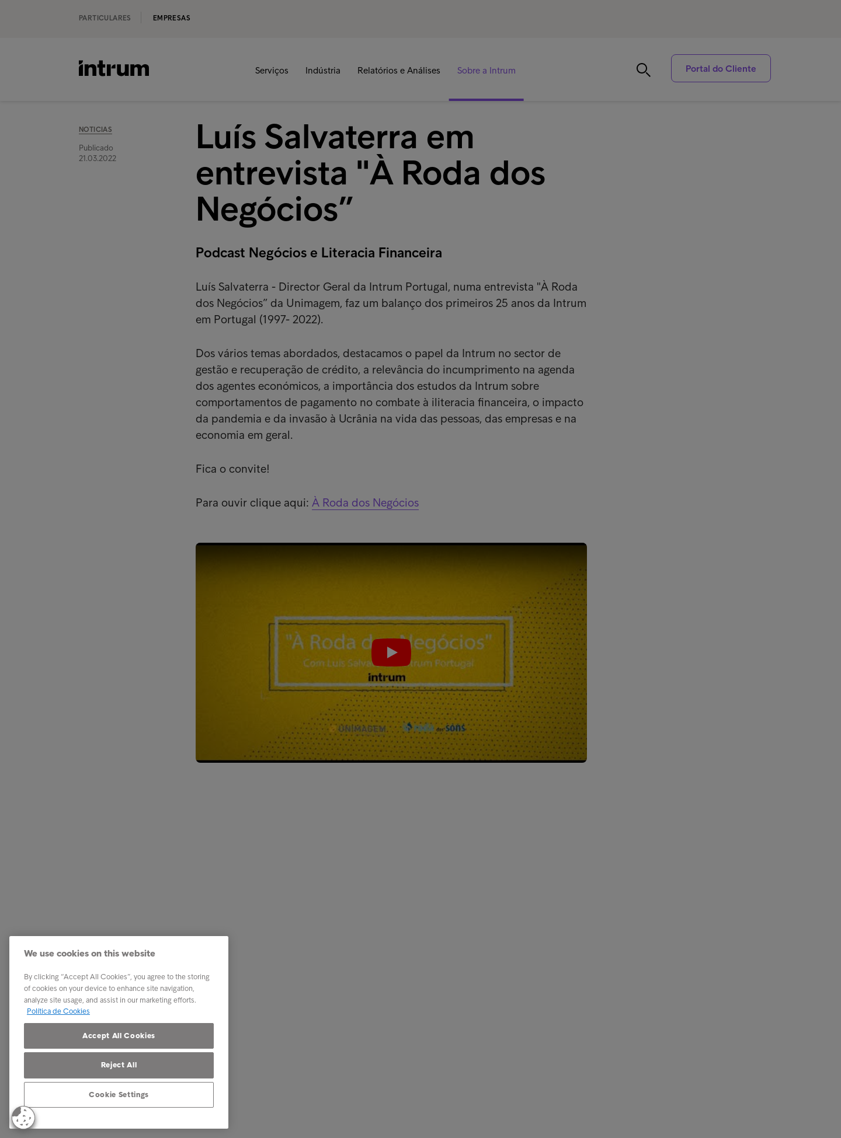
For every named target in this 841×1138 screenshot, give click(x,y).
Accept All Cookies (118, 1035)
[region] (118, 1032)
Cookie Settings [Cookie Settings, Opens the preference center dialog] (119, 1094)
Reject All (119, 1064)
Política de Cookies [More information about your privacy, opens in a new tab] (58, 1011)
